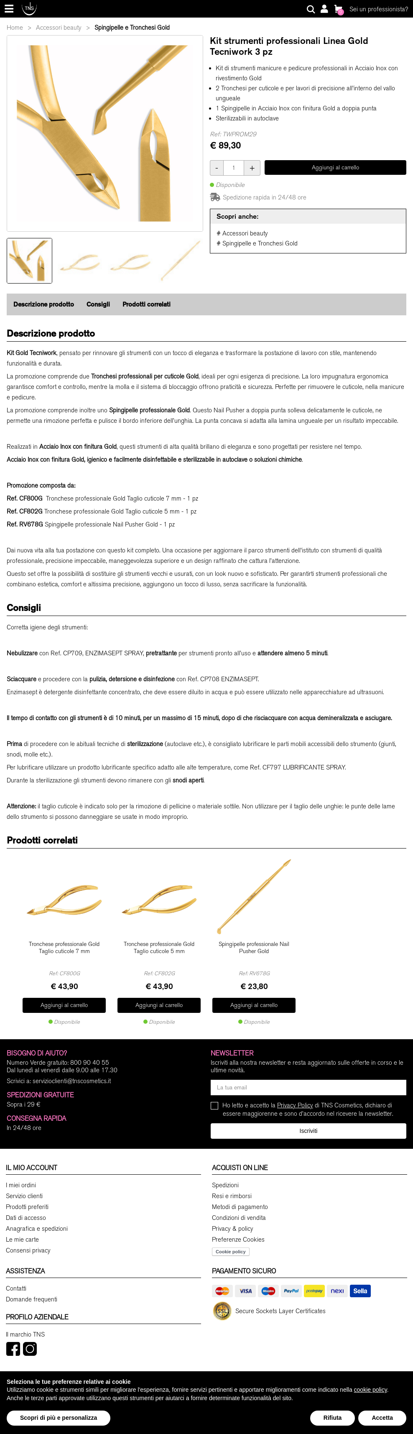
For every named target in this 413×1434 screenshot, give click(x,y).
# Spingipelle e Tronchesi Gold (257, 243)
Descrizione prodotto (43, 304)
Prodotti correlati (146, 304)
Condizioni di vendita (239, 1213)
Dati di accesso (26, 1213)
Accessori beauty (59, 27)
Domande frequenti (31, 1294)
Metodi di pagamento (240, 1202)
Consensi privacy (28, 1245)
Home (15, 27)
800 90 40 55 (89, 1057)
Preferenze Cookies (238, 1234)
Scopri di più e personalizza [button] (58, 1417)
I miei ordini (21, 1180)
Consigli (98, 304)
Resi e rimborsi (232, 1191)
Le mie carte (22, 1234)
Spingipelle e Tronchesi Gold (132, 27)
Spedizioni (225, 1180)
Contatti (16, 1283)
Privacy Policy (295, 1100)
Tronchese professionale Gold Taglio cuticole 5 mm (159, 944)
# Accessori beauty (242, 233)
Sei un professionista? (378, 9)
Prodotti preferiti (27, 1202)
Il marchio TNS (25, 1329)
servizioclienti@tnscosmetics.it (72, 1076)
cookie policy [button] (370, 1389)
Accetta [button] (382, 1417)
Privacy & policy (232, 1223)
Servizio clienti (24, 1191)
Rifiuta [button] (333, 1417)
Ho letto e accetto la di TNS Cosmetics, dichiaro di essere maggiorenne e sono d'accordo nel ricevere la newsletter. (308, 1104)
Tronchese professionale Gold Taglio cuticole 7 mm (64, 944)
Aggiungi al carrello (335, 167)
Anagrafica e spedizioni (37, 1223)
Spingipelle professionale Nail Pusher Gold (254, 944)
